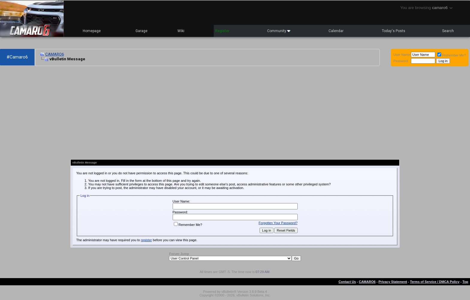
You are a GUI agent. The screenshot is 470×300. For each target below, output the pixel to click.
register (146, 240)
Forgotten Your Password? (278, 223)
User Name (402, 54)
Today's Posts (393, 31)
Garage (141, 31)
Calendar (336, 31)
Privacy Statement (393, 282)
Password (401, 61)
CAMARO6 (54, 54)
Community (278, 31)
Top (465, 282)
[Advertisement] (162, 113)
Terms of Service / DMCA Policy (435, 282)
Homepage (92, 31)
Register (222, 31)
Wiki (180, 31)
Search (448, 31)
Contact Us (347, 282)
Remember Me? (451, 55)
